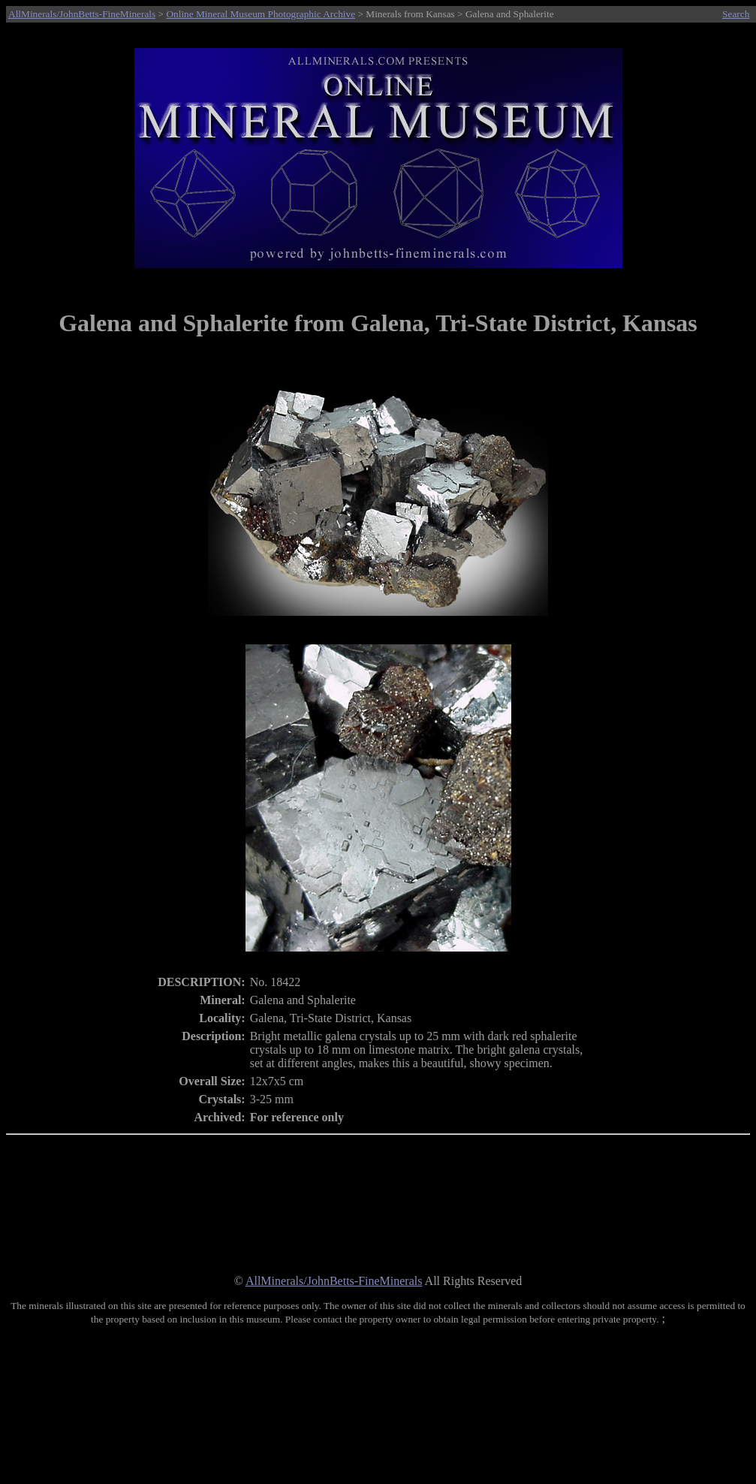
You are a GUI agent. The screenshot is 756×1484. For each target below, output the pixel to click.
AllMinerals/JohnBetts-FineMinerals (81, 14)
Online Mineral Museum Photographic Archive (260, 14)
